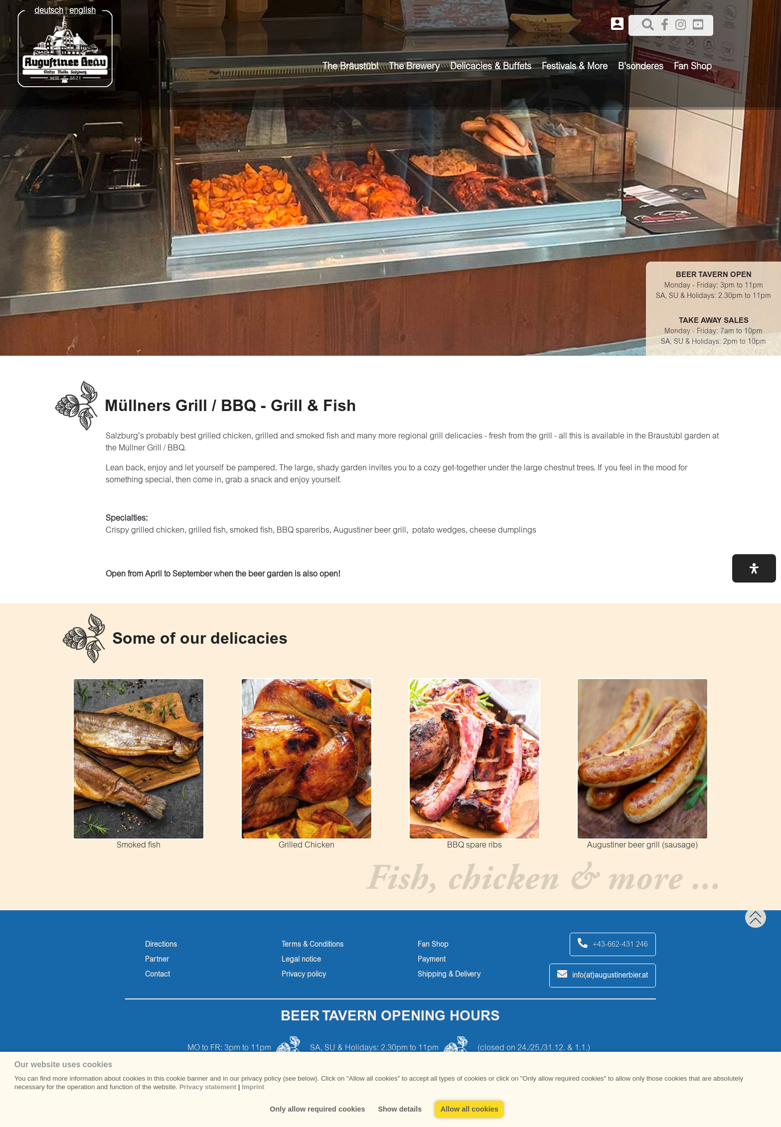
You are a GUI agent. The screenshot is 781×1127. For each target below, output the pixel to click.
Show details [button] (400, 1109)
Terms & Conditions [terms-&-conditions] (312, 945)
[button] (754, 568)
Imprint (253, 1087)
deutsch (48, 11)
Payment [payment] (432, 960)
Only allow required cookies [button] (317, 1109)
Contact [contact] (157, 975)
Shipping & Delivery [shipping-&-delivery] (449, 975)
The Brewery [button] (414, 67)
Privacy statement (207, 1087)
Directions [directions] (161, 945)
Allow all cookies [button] (469, 1109)
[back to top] (755, 917)
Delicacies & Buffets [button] (490, 67)
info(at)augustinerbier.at (602, 974)
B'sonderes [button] (640, 67)
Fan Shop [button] (693, 67)
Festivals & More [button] (575, 67)
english (82, 11)
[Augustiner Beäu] (65, 45)
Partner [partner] (157, 960)
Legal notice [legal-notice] (301, 960)
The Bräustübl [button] (350, 67)
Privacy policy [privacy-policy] (304, 975)
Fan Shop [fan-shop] (433, 945)
